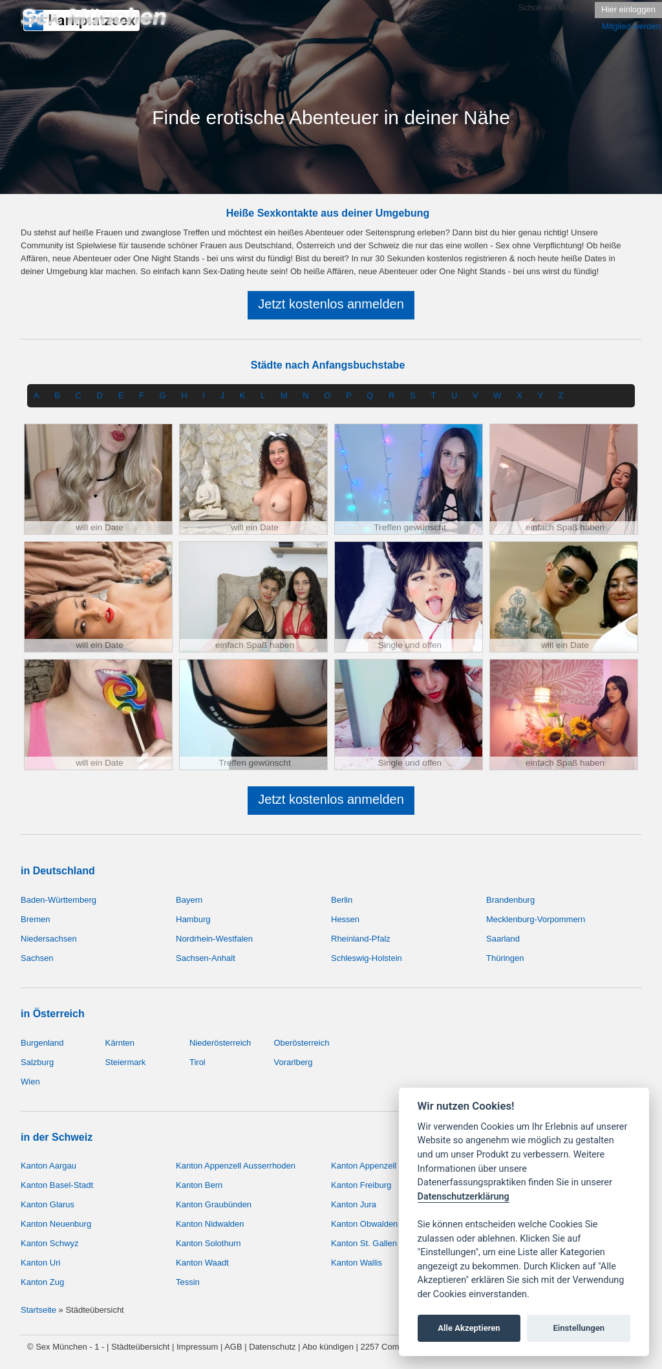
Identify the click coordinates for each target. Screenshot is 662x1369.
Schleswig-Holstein (366, 958)
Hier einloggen (628, 9)
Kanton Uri (40, 1262)
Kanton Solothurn (208, 1243)
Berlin (341, 900)
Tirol (197, 1062)
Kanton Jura (353, 1204)
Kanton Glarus (47, 1204)
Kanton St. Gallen (364, 1243)
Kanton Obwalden (364, 1224)
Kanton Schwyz (50, 1243)
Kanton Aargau (48, 1165)
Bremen (35, 919)
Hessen (345, 919)
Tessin (188, 1282)
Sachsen (37, 958)
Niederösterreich (220, 1043)
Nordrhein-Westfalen (214, 938)
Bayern (189, 900)
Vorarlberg (292, 1062)
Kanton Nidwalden (210, 1224)
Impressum (197, 1347)
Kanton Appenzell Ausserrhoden (235, 1165)
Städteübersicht (140, 1347)
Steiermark (125, 1062)
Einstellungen (578, 1328)
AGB (233, 1347)
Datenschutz (272, 1347)
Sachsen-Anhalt (205, 958)
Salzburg (37, 1062)
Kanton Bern (199, 1185)
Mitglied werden (631, 26)
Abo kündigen (328, 1347)
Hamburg (193, 919)
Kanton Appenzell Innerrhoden (387, 1165)
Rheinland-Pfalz (360, 938)
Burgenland (42, 1043)
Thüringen (505, 958)
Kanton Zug (42, 1282)
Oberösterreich (301, 1043)
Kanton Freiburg (361, 1185)
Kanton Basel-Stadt (57, 1185)
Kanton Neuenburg (56, 1224)
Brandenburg (510, 900)
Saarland (503, 938)
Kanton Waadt (202, 1262)
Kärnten (119, 1043)
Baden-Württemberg (58, 900)
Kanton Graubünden (213, 1204)
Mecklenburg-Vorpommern (535, 919)
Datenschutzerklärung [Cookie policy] (463, 1196)
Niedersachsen (49, 938)
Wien (30, 1081)
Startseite (38, 1310)
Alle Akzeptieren (469, 1328)
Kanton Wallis (356, 1262)
